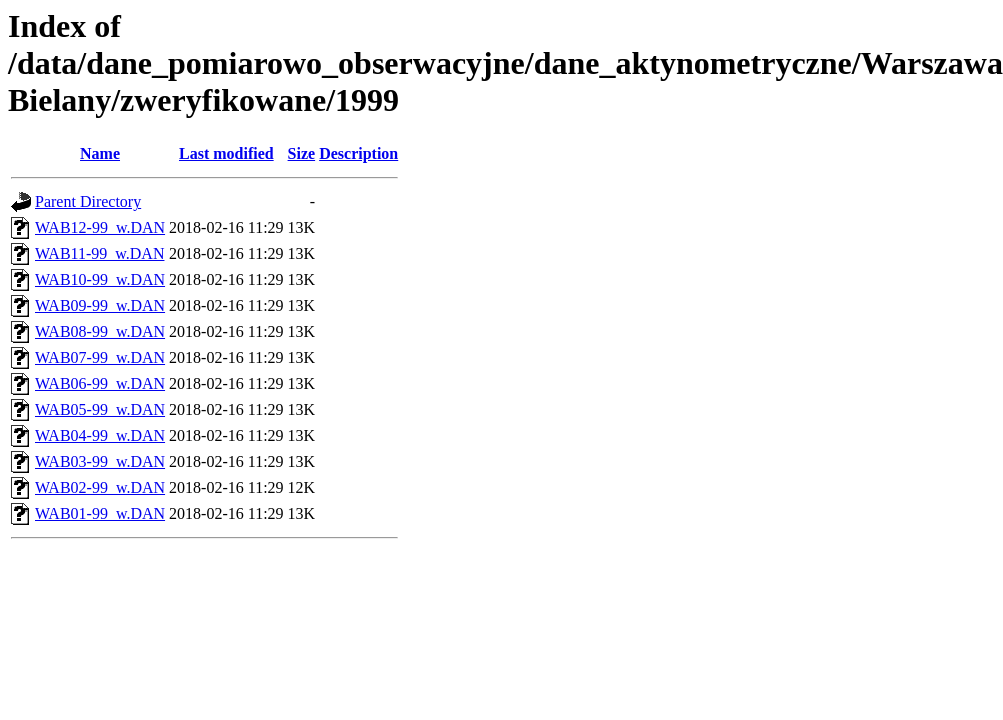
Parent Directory (88, 201)
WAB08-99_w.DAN (100, 331)
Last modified (226, 153)
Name (100, 153)
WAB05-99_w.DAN (100, 409)
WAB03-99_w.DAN (100, 461)
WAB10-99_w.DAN (100, 279)
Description (358, 153)
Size (302, 153)
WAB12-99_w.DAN (100, 227)
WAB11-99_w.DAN (99, 253)
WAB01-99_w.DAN (100, 513)
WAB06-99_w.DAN (100, 383)
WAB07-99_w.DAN (100, 357)
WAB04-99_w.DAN (100, 435)
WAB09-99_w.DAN (100, 305)
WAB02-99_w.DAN (100, 487)
